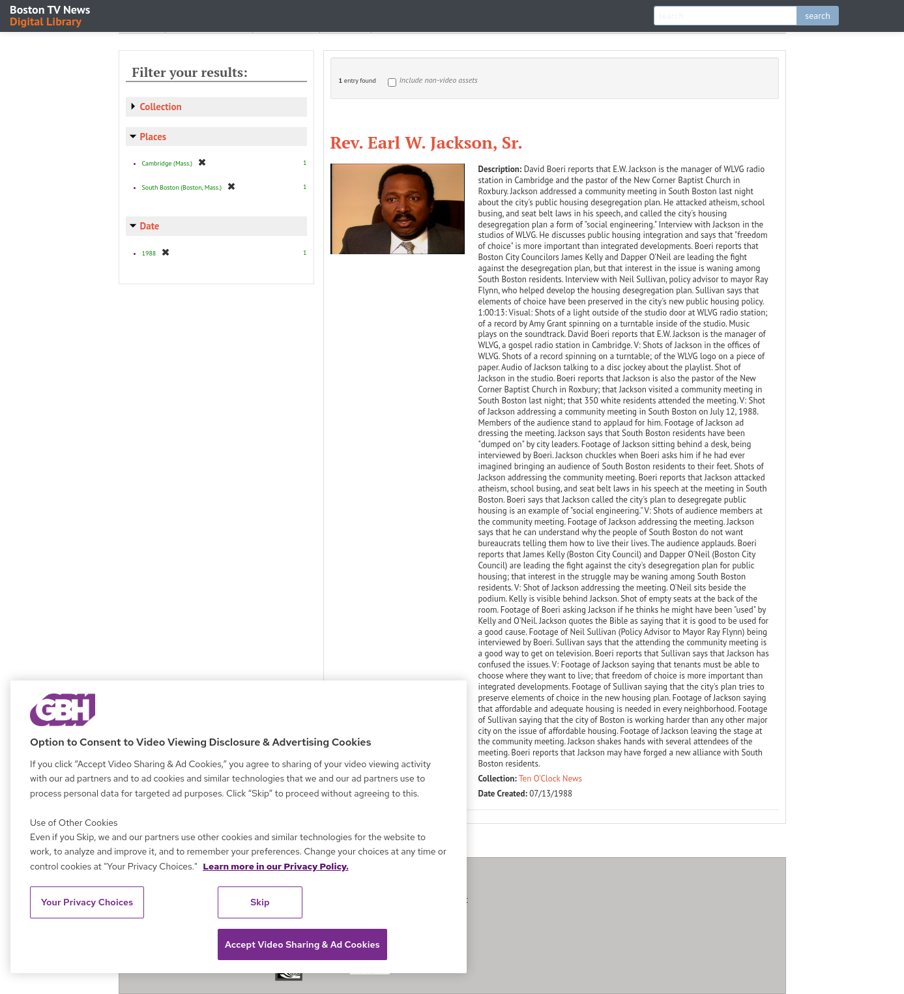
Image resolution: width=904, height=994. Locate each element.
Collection (161, 106)
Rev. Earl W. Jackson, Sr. (426, 142)
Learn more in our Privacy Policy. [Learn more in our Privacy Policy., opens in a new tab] (276, 866)
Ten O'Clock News (550, 778)
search (817, 16)
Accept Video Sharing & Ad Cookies (302, 944)
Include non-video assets (439, 80)
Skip (260, 902)
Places (153, 136)
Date (150, 226)
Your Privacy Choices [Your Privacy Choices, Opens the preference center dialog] (87, 902)
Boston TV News (51, 14)
